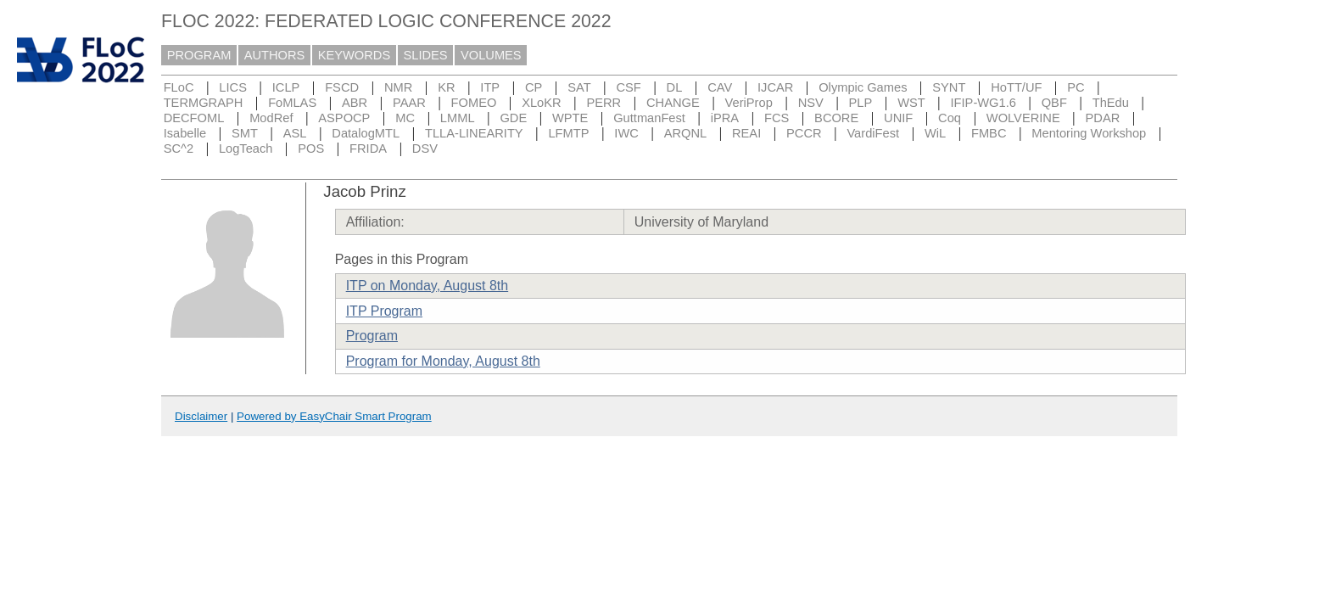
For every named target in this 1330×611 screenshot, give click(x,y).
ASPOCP (344, 118)
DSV (425, 148)
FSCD (342, 87)
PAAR (409, 102)
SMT (245, 133)
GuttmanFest (649, 118)
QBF (1054, 102)
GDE (513, 118)
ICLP (286, 87)
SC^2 (178, 148)
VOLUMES (491, 55)
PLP (861, 102)
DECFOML (194, 118)
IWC (626, 133)
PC (1075, 87)
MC (405, 118)
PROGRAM (199, 55)
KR (446, 87)
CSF (628, 87)
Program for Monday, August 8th (443, 361)
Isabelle (185, 133)
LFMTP (568, 133)
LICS (233, 87)
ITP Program (384, 311)
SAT (578, 87)
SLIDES (426, 55)
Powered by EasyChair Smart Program (334, 416)
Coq (949, 118)
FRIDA (368, 148)
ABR (354, 102)
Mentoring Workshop (1088, 133)
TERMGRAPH (203, 102)
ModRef (271, 118)
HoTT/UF (1016, 87)
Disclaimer (201, 416)
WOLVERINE (1023, 118)
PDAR (1103, 118)
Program (372, 335)
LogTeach (246, 148)
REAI (746, 133)
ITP (490, 87)
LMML (457, 118)
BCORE (836, 118)
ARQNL (685, 133)
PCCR (804, 133)
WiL (935, 133)
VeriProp (749, 102)
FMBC (989, 133)
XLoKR (541, 102)
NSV (811, 102)
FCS (776, 118)
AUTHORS (274, 55)
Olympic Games (863, 87)
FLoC (179, 87)
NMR (398, 87)
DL (675, 87)
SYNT (948, 87)
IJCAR (775, 87)
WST (911, 102)
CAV (719, 87)
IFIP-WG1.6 (983, 102)
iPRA (725, 118)
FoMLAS (292, 102)
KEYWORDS (354, 55)
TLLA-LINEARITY (474, 133)
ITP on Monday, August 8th (427, 285)
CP (533, 87)
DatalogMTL (366, 133)
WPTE (570, 118)
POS (311, 148)
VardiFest (873, 133)
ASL (295, 133)
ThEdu (1110, 102)
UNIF (898, 118)
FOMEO (474, 102)
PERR (603, 102)
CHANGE (673, 102)
